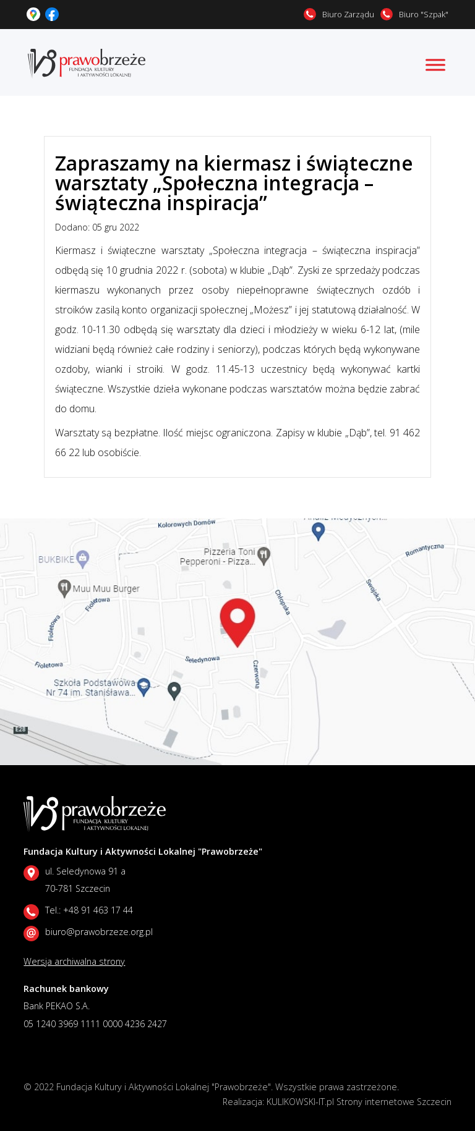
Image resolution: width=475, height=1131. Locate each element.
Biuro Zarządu (348, 14)
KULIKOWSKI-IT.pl (300, 1102)
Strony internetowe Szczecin (393, 1102)
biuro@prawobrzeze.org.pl (99, 932)
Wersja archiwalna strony (74, 961)
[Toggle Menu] (435, 64)
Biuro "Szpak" (423, 14)
